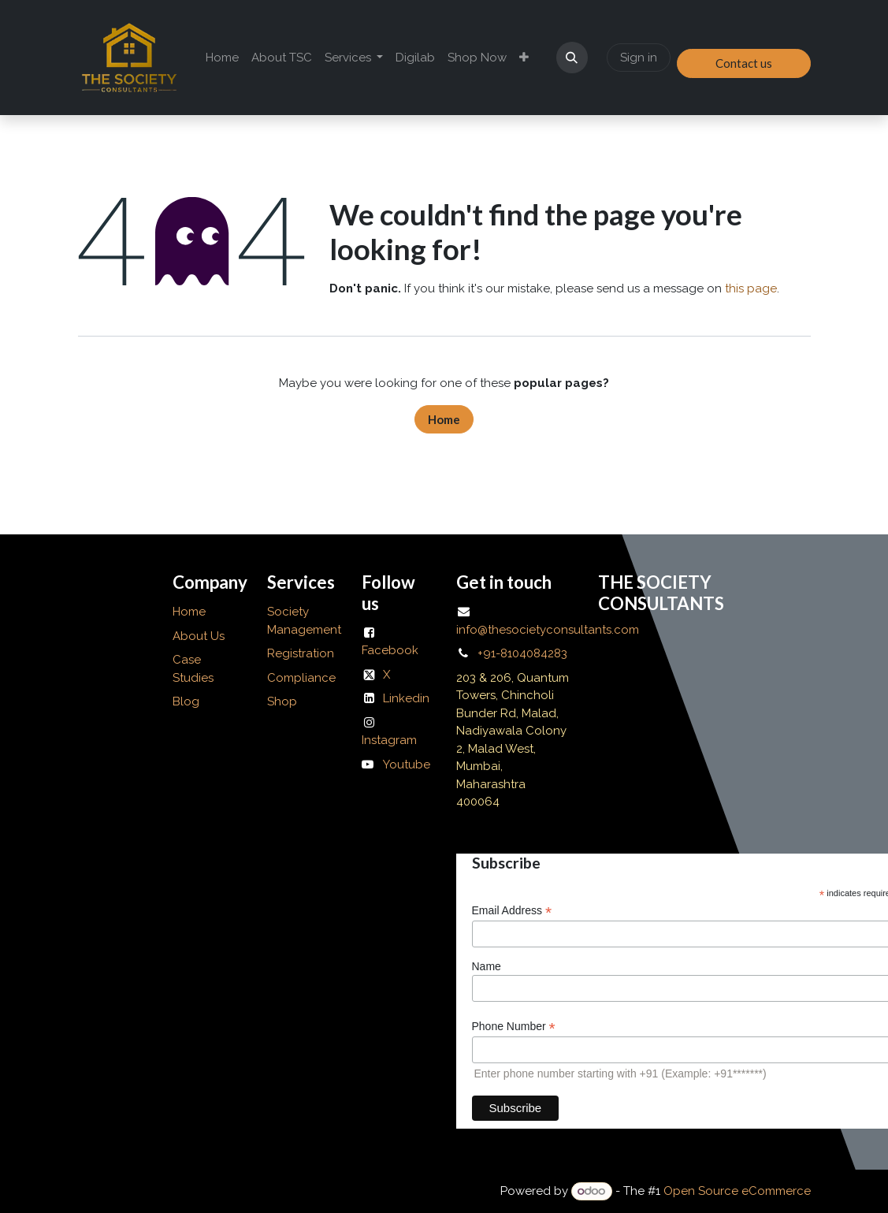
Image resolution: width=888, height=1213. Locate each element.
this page (751, 288)
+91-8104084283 (522, 653)
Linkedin (406, 698)
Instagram (389, 740)
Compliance (301, 678)
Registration (300, 653)
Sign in (638, 57)
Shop (282, 701)
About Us (200, 636)
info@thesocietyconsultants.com (547, 630)
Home (444, 419)
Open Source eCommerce (737, 1191)
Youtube (406, 764)
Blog (186, 701)
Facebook (390, 650)
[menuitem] (222, 58)
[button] (572, 57)
